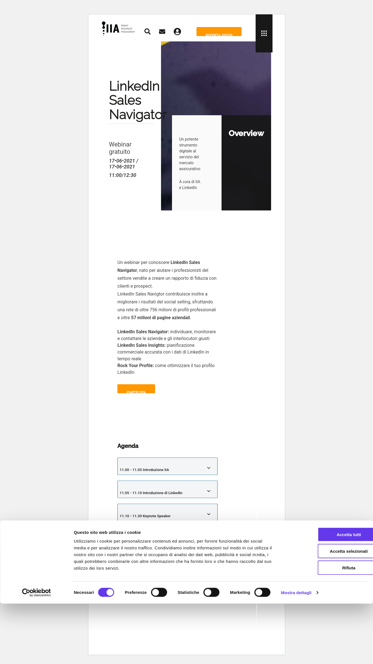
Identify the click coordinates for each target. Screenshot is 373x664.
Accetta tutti (326, 594)
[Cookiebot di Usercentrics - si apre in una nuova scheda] (36, 653)
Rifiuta (326, 628)
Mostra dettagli (296, 652)
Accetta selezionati (326, 611)
